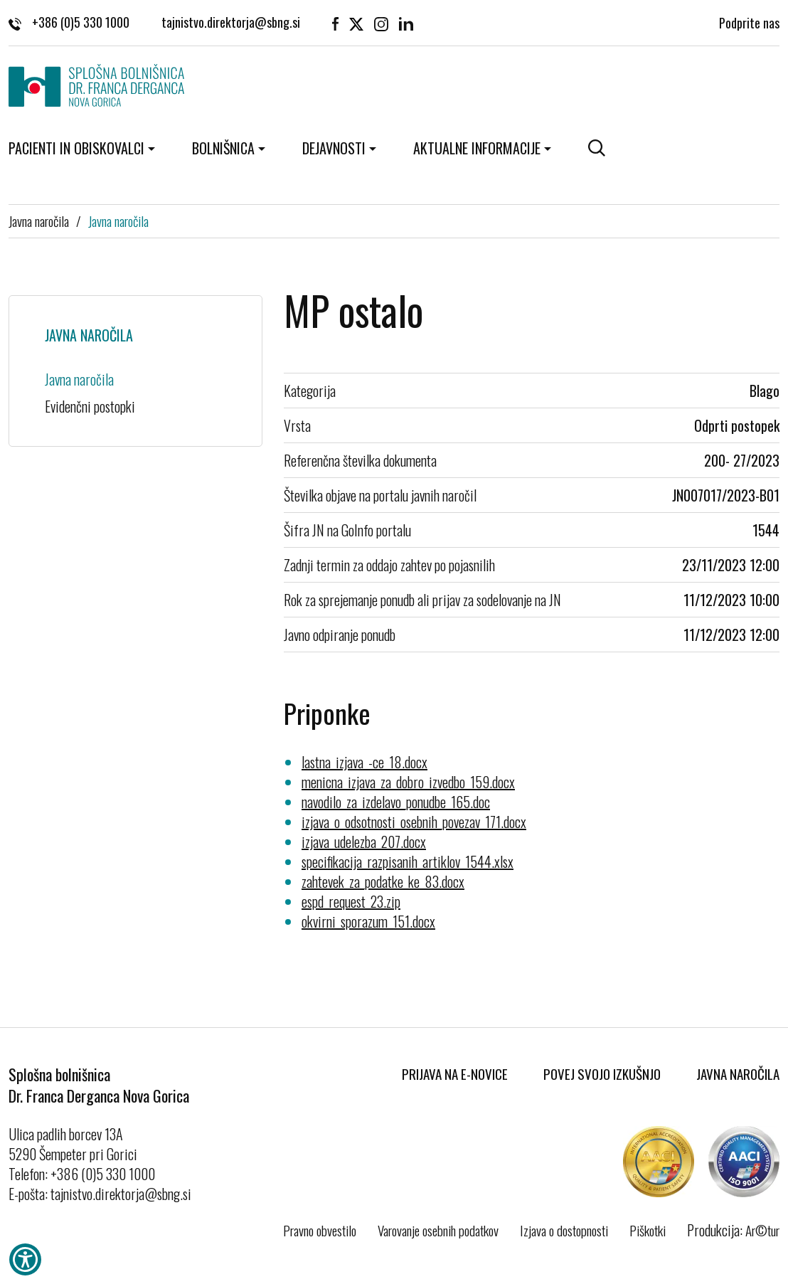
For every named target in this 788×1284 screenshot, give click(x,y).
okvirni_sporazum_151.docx (368, 921)
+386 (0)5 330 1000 (69, 21)
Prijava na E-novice (455, 1073)
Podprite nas (749, 21)
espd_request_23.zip (351, 901)
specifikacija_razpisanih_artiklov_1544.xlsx (407, 861)
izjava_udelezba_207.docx (364, 841)
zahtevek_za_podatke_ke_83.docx (383, 881)
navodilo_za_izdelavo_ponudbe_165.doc (396, 801)
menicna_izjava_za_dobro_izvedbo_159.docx (408, 781)
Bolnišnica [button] (223, 148)
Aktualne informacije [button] (477, 148)
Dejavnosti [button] (334, 148)
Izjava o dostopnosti (564, 1230)
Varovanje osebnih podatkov (438, 1230)
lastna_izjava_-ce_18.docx (364, 762)
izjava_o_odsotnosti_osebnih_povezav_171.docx (414, 821)
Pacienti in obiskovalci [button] (76, 148)
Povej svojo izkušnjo (602, 1073)
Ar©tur (762, 1230)
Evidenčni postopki (90, 406)
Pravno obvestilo (319, 1230)
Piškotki (647, 1230)
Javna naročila (39, 220)
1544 (765, 530)
